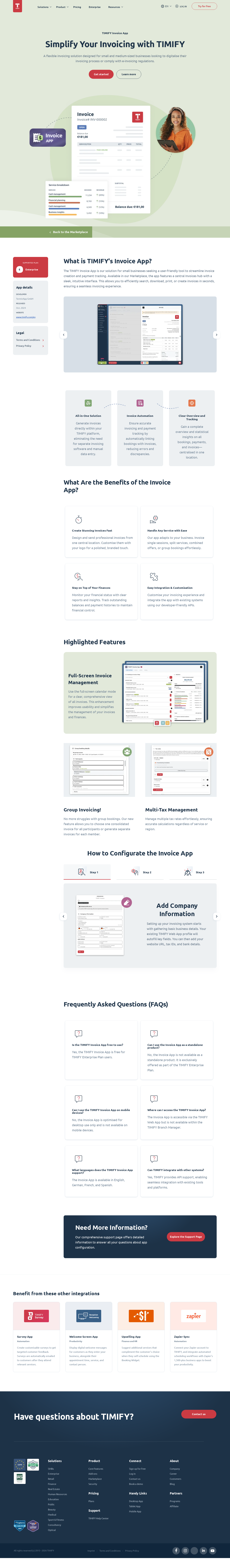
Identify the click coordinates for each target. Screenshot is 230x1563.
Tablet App (135, 1508)
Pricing (78, 6)
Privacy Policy (23, 346)
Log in (132, 1475)
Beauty (52, 1512)
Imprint (91, 1554)
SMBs (51, 1470)
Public (51, 1507)
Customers (176, 1481)
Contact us (197, 1415)
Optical (52, 1533)
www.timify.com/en (26, 318)
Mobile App (135, 1514)
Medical (52, 1517)
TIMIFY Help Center (99, 1521)
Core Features (96, 1470)
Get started (100, 74)
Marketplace (95, 1481)
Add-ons (93, 1475)
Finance (52, 1486)
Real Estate (54, 1491)
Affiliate (174, 1508)
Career (173, 1475)
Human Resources (58, 1496)
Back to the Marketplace (26, 232)
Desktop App (136, 1503)
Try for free (204, 6)
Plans (91, 1503)
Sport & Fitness (56, 1523)
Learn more (130, 74)
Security (92, 1486)
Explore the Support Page (184, 1237)
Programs (175, 1503)
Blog (172, 1486)
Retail (51, 1481)
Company (175, 1470)
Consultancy (54, 1528)
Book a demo (136, 1486)
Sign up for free (138, 1470)
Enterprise (95, 6)
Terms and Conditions (28, 340)
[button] (63, 917)
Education (53, 1502)
